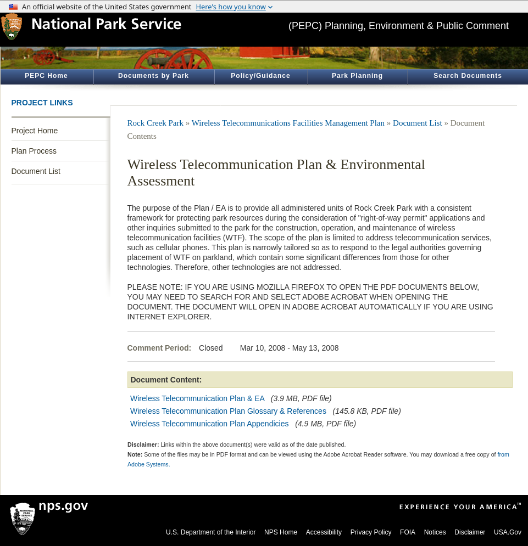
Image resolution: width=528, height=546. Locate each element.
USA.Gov (507, 532)
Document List (36, 171)
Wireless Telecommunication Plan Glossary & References (228, 411)
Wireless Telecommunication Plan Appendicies (209, 423)
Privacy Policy (371, 532)
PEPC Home (46, 76)
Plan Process (34, 151)
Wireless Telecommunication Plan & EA (197, 398)
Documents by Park (153, 76)
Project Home (35, 130)
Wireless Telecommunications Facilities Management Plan (288, 123)
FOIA (407, 532)
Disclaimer (469, 532)
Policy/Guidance (260, 76)
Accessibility (324, 532)
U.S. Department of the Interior (210, 532)
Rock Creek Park (155, 123)
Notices (435, 532)
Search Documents (467, 76)
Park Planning (357, 76)
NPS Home (280, 532)
